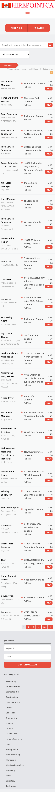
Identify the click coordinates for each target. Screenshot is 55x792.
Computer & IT (12, 691)
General (9, 728)
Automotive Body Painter (7, 374)
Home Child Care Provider (9, 99)
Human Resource (14, 739)
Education (10, 712)
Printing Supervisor (6, 493)
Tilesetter (6, 279)
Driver (9, 707)
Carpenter (6, 299)
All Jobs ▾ (8, 65)
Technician (11, 786)
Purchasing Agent (6, 319)
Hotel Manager (8, 199)
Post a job (16, 28)
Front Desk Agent (10, 507)
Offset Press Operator (7, 545)
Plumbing (10, 770)
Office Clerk (7, 261)
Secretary (10, 780)
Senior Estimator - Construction (9, 165)
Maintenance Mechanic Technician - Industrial (8, 453)
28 (44, 627)
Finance (9, 723)
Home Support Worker (8, 578)
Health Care (11, 733)
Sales (8, 775)
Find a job (38, 28)
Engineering (11, 718)
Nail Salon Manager (6, 184)
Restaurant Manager (7, 83)
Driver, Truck (7, 595)
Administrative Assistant (8, 430)
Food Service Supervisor (7, 132)
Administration (13, 686)
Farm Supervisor (9, 114)
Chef (3, 560)
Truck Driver (7, 398)
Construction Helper (8, 240)
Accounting (11, 681)
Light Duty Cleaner (6, 335)
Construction (12, 697)
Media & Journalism (15, 765)
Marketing (11, 760)
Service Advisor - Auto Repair (9, 355)
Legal (8, 744)
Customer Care (13, 702)
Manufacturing (13, 754)
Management (12, 749)
